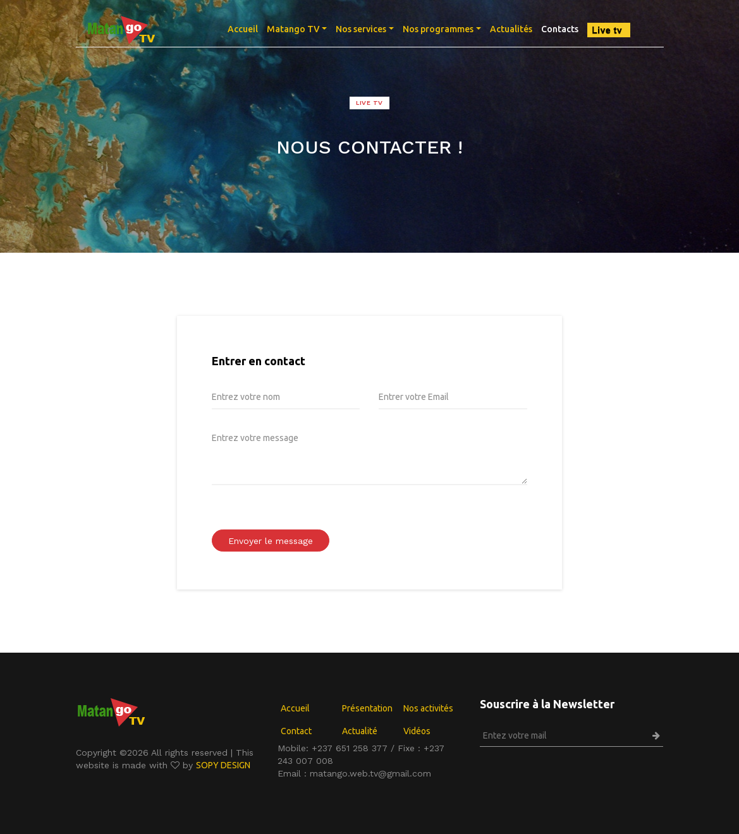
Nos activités (428, 708)
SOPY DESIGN (223, 765)
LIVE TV (369, 102)
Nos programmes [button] (438, 29)
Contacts (559, 29)
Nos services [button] (361, 29)
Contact (296, 731)
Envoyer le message (270, 541)
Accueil (245, 28)
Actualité (359, 731)
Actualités (511, 29)
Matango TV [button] (293, 29)
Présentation (367, 708)
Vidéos (417, 731)
